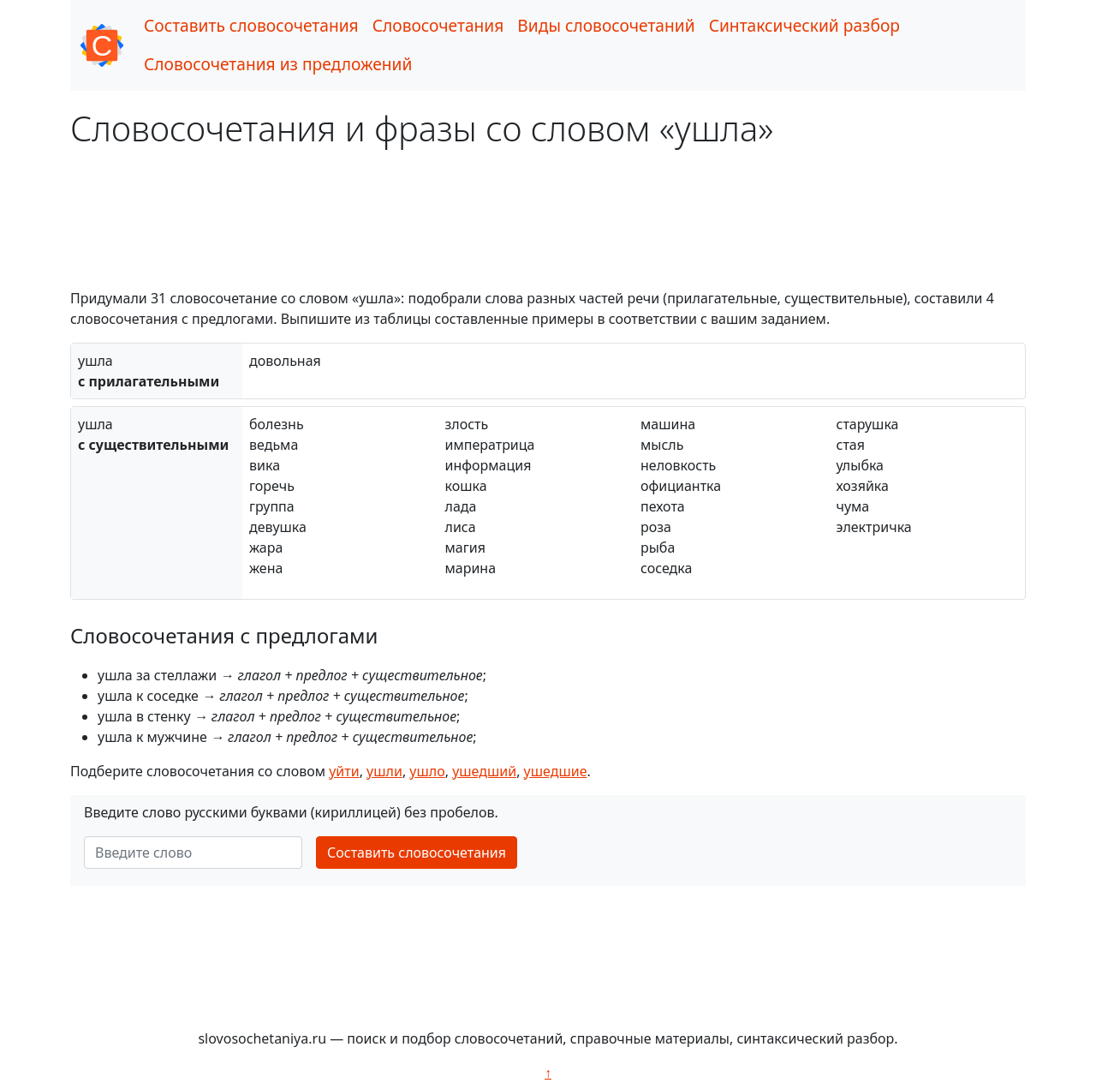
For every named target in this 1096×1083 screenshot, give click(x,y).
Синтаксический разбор (804, 25)
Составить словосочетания (251, 25)
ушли (384, 771)
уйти (344, 771)
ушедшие (555, 771)
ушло (426, 771)
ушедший (484, 771)
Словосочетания (438, 25)
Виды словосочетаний (605, 25)
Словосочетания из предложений (278, 63)
